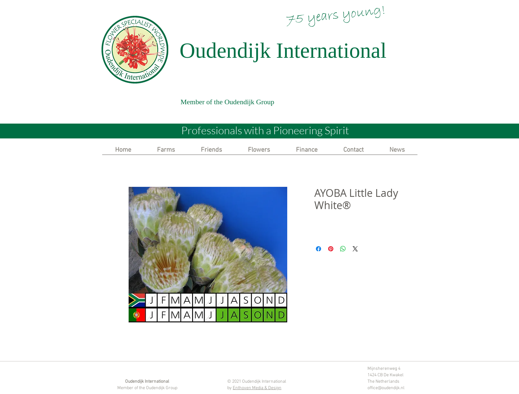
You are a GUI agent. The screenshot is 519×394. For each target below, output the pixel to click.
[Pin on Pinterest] (331, 249)
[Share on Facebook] (318, 249)
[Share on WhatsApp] (343, 249)
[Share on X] (355, 249)
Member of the (131, 388)
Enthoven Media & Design (257, 388)
